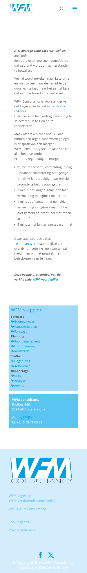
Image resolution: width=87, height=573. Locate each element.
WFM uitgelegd (20, 495)
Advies (19, 386)
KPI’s (17, 376)
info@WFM (25, 417)
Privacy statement (22, 530)
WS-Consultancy (53, 567)
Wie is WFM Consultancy (27, 509)
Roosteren (21, 351)
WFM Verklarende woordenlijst (32, 500)
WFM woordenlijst (45, 279)
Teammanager (25, 244)
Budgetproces (24, 321)
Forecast (20, 331)
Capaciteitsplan (25, 326)
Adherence (22, 366)
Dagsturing (22, 361)
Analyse (20, 381)
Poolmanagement (27, 341)
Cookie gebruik (20, 522)
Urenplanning (24, 346)
